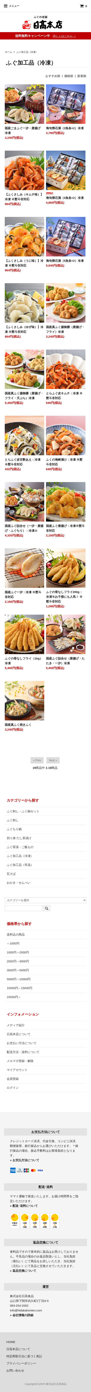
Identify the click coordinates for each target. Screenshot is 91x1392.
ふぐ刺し (13, 820)
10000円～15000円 (19, 988)
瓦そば (11, 873)
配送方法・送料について (23, 1052)
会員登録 (13, 1078)
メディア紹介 (16, 1025)
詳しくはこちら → (64, 36)
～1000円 (13, 943)
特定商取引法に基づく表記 (24, 1356)
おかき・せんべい (19, 882)
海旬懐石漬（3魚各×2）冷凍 (65, 128)
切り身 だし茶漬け (19, 838)
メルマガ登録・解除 (20, 1061)
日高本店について (19, 1034)
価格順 (68, 76)
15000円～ (14, 997)
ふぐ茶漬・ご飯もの (20, 847)
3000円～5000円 (18, 970)
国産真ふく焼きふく (18, 724)
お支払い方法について (21, 1043)
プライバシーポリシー (21, 1363)
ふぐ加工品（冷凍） (27, 52)
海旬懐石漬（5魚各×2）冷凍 (65, 260)
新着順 (81, 76)
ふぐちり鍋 (14, 829)
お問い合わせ (15, 1370)
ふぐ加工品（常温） (20, 864)
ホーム (8, 52)
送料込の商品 (16, 934)
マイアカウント (17, 1069)
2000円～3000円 (18, 961)
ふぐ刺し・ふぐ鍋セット (23, 811)
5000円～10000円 (19, 979)
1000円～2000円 (18, 952)
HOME (10, 1342)
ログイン (13, 1087)
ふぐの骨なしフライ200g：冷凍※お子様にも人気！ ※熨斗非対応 (64, 596)
